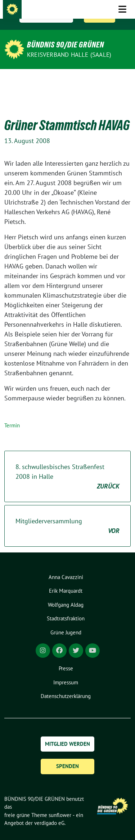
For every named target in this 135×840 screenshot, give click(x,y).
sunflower (60, 803)
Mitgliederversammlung (67, 515)
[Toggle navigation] (122, 80)
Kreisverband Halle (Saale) (69, 55)
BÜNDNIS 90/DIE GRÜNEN (65, 44)
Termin (12, 414)
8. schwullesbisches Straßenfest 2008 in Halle (67, 465)
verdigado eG (49, 811)
